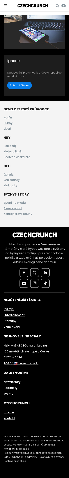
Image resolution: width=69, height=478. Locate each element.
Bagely (8, 174)
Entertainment (14, 315)
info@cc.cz (22, 449)
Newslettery (12, 382)
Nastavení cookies (15, 461)
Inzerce (9, 412)
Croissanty (12, 180)
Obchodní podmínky (24, 457)
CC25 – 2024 (13, 357)
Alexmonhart (13, 208)
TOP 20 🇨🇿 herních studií (21, 363)
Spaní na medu (15, 203)
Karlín (8, 117)
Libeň (7, 129)
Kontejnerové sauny (18, 214)
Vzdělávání (12, 327)
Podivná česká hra (17, 157)
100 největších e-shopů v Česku (26, 351)
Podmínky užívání (14, 453)
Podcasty (10, 388)
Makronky (10, 185)
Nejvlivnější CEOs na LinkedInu (25, 345)
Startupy (10, 321)
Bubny (8, 123)
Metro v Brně (13, 151)
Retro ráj (10, 146)
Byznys (9, 309)
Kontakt (9, 418)
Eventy (8, 394)
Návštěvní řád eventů (51, 457)
